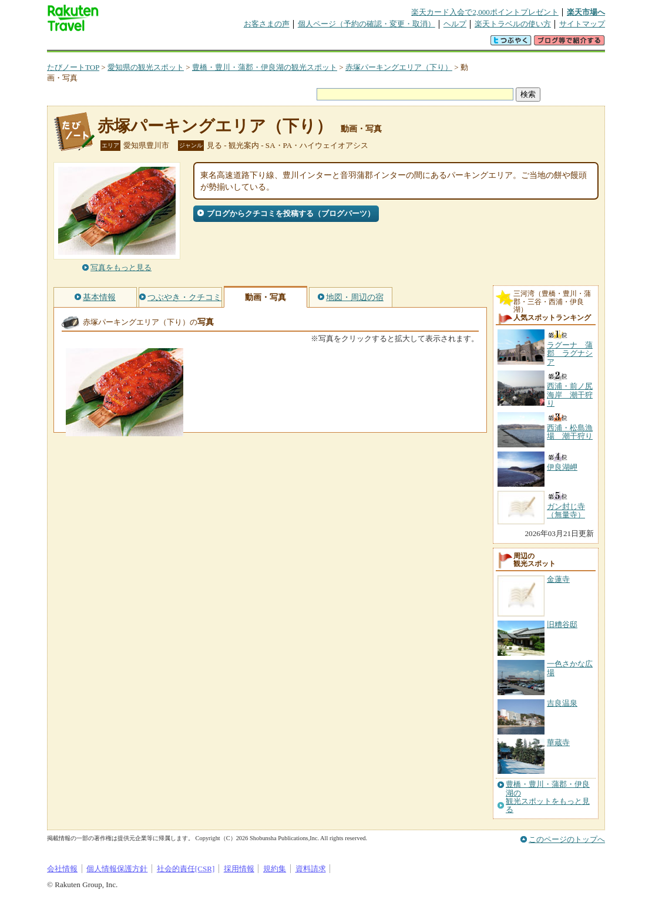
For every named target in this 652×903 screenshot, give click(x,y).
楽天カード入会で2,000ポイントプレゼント (485, 12)
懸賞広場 (184, 43)
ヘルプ (454, 23)
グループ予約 (280, 43)
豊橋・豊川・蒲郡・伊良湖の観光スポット (264, 67)
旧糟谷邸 (562, 624)
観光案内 (328, 43)
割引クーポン (232, 43)
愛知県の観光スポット (145, 67)
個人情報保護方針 (116, 868)
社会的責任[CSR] (186, 868)
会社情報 (62, 868)
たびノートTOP (73, 67)
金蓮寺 (558, 579)
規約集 (274, 868)
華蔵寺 (558, 742)
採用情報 (239, 868)
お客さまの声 (267, 23)
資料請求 (310, 868)
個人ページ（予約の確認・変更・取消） (366, 23)
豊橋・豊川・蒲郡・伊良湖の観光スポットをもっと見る (548, 797)
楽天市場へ (586, 12)
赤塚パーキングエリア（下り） (398, 67)
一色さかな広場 (570, 667)
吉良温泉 (562, 703)
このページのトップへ (567, 839)
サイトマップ (582, 23)
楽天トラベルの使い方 (513, 23)
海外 (136, 43)
